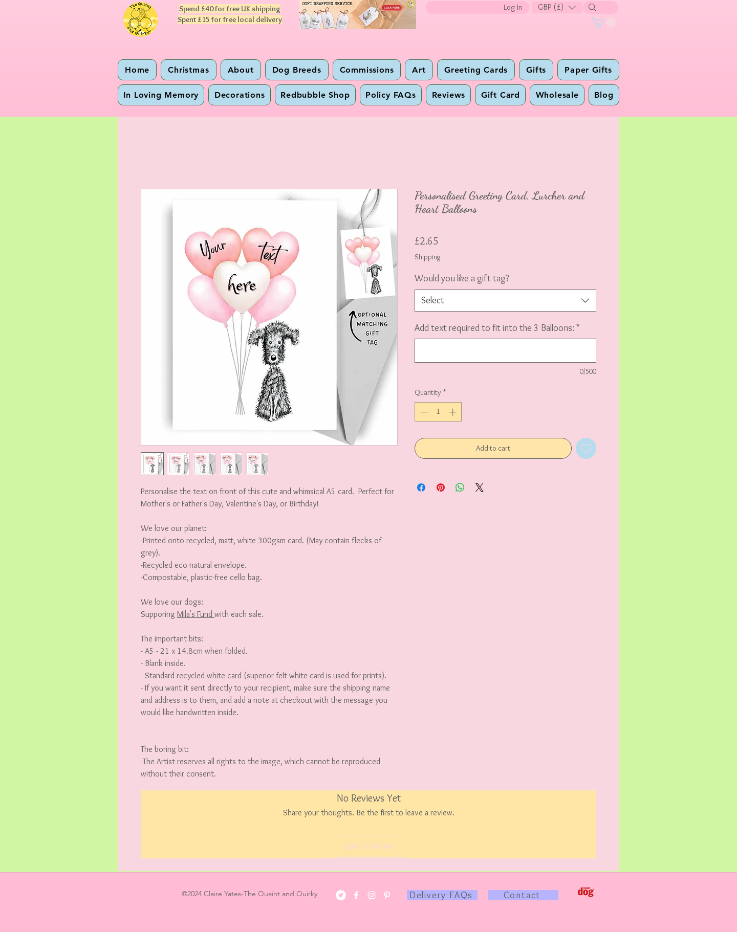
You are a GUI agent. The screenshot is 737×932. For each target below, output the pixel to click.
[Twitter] (341, 895)
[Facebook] (356, 895)
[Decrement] (423, 412)
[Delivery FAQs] (442, 895)
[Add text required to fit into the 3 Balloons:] (505, 350)
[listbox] (556, 7)
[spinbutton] (438, 412)
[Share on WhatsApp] (460, 487)
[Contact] (523, 895)
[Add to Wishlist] (586, 448)
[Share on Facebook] (421, 487)
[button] (556, 7)
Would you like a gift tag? (462, 278)
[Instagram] (371, 895)
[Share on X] (479, 487)
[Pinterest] (387, 895)
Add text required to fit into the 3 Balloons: (497, 328)
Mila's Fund (195, 614)
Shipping (428, 256)
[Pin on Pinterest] (441, 487)
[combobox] (505, 301)
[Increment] (454, 412)
